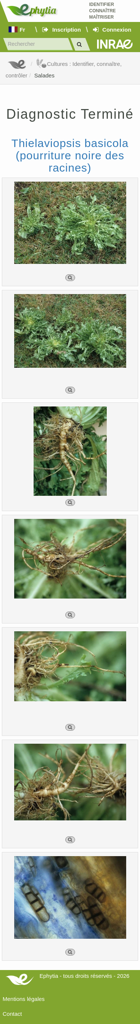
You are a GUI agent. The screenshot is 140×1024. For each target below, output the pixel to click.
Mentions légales (24, 999)
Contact (12, 1014)
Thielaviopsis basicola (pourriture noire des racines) (70, 155)
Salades (44, 75)
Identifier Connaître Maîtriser (102, 11)
